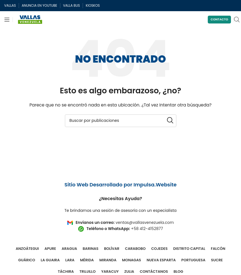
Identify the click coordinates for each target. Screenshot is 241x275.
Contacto (219, 19)
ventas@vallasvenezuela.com (145, 222)
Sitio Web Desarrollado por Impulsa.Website (121, 184)
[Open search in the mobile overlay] (237, 19)
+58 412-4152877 (147, 228)
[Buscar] (120, 120)
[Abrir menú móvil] (7, 19)
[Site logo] (30, 19)
